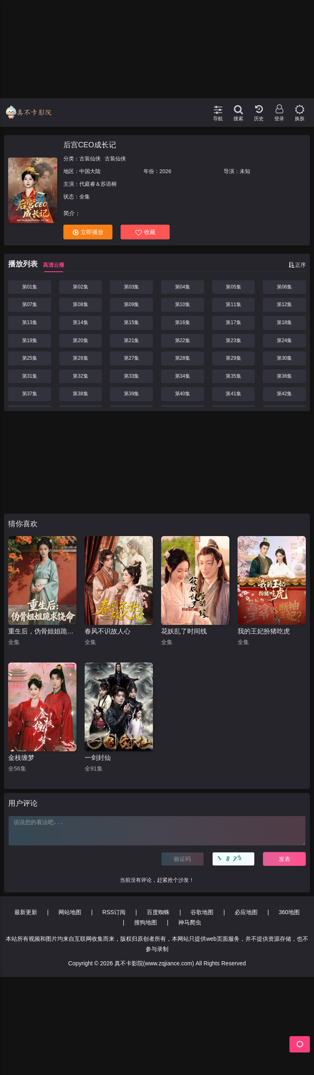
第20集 (80, 340)
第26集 (80, 358)
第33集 (131, 376)
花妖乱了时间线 (184, 631)
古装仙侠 (90, 159)
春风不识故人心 (107, 631)
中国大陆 (90, 171)
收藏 (145, 232)
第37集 (29, 394)
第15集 (131, 322)
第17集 (233, 322)
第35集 (233, 376)
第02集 (80, 287)
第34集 (182, 376)
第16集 (182, 322)
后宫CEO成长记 (89, 145)
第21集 (131, 340)
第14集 (80, 322)
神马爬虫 (189, 922)
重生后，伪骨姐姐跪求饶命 (42, 631)
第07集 (29, 304)
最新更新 (25, 912)
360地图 (289, 912)
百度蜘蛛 (158, 912)
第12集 (284, 304)
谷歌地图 (202, 912)
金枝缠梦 (21, 757)
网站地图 (69, 912)
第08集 (80, 304)
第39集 (131, 394)
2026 (165, 171)
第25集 (29, 358)
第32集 (80, 376)
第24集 (284, 340)
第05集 (233, 287)
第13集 (29, 322)
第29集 (233, 358)
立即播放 (88, 232)
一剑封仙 (98, 757)
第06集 (284, 287)
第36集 (284, 376)
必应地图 (246, 912)
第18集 (284, 322)
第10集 (182, 304)
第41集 (233, 394)
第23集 (233, 340)
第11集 (233, 304)
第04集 (182, 287)
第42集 (284, 394)
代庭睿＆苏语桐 (98, 184)
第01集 (29, 287)
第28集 (182, 358)
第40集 (182, 394)
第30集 (284, 358)
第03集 (131, 287)
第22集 (182, 340)
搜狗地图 (145, 922)
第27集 (131, 358)
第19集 (29, 340)
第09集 (131, 304)
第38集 (80, 394)
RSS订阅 (114, 912)
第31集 (29, 376)
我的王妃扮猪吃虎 (264, 631)
